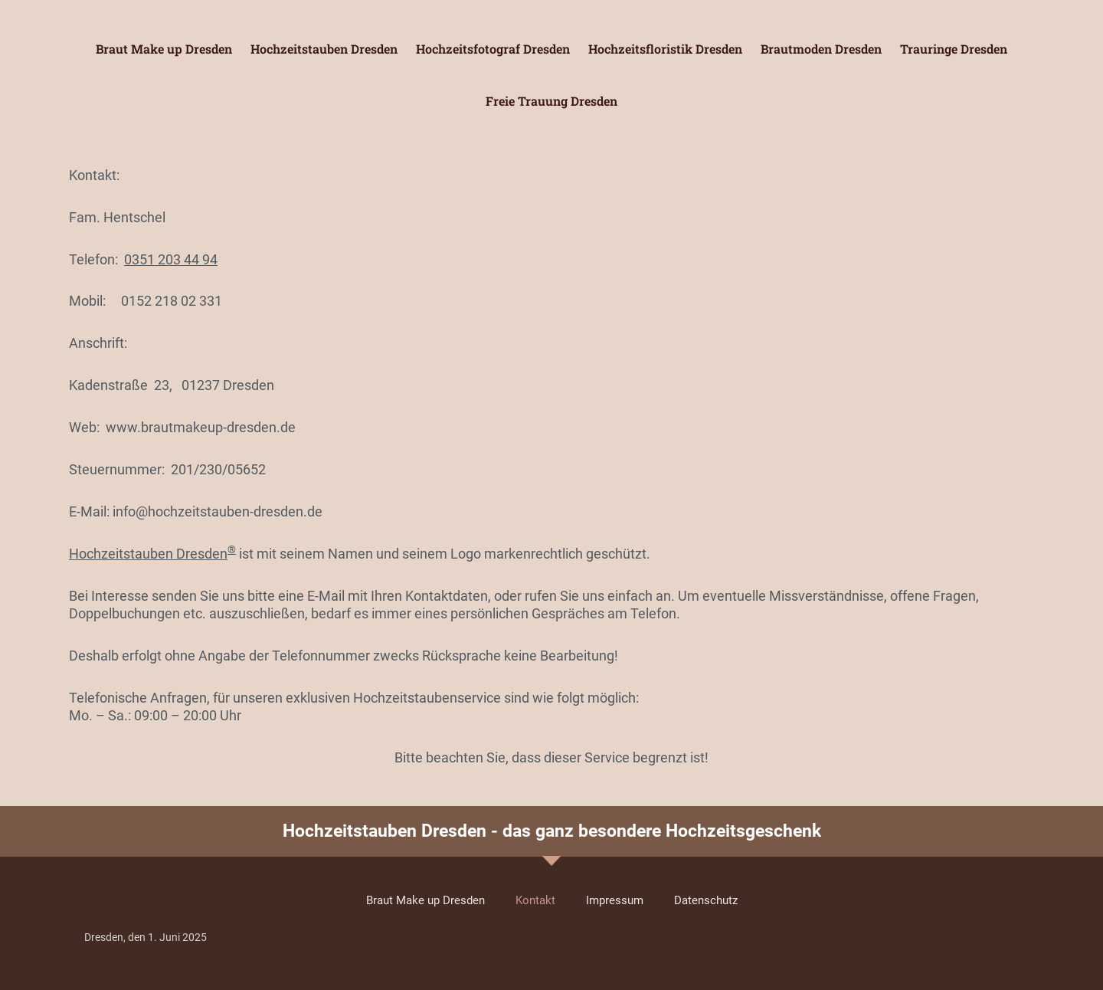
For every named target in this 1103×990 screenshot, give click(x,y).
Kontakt (535, 900)
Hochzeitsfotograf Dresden (493, 49)
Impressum (614, 900)
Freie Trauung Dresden (551, 101)
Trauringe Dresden (953, 49)
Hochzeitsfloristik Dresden (665, 49)
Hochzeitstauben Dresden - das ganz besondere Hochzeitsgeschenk (552, 831)
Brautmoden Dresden (821, 49)
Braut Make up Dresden (164, 49)
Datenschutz (706, 900)
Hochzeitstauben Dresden (324, 49)
